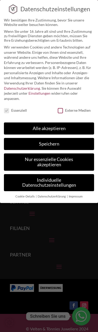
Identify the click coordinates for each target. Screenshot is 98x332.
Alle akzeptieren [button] (49, 124)
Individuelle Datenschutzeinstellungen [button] (49, 178)
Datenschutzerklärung (22, 84)
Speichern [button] (49, 140)
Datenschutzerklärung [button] (52, 192)
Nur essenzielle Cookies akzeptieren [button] (49, 158)
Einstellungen (39, 89)
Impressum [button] (76, 192)
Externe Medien (74, 106)
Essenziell (15, 106)
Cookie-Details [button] (25, 192)
